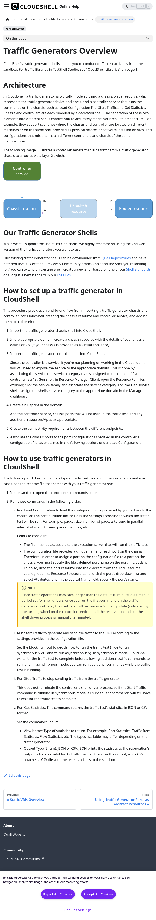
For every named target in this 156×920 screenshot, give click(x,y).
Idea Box (64, 275)
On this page (16, 38)
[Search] (137, 6)
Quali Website (14, 834)
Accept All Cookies (98, 894)
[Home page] (7, 19)
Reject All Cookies (57, 894)
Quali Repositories (116, 258)
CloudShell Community (23, 859)
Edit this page (16, 775)
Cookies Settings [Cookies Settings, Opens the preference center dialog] (78, 910)
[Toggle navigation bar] (6, 6)
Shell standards (138, 269)
